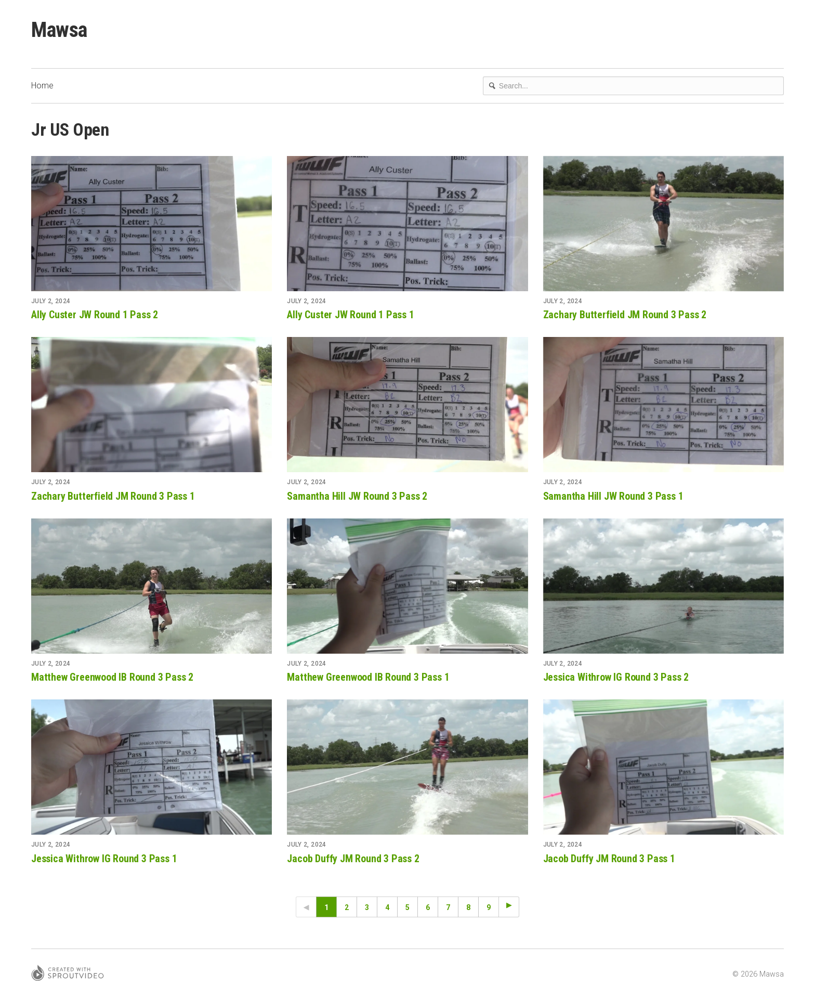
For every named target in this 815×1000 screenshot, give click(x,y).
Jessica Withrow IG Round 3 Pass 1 (104, 858)
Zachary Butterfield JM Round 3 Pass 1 (113, 496)
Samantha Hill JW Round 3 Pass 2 (357, 496)
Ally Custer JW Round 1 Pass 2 (94, 314)
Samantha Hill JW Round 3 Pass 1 (613, 496)
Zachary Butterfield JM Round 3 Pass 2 (625, 314)
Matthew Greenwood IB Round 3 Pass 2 (112, 677)
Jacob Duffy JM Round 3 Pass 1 (609, 858)
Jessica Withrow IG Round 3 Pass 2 (616, 677)
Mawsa (59, 30)
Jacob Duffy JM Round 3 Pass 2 (353, 858)
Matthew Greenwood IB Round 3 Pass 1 (368, 677)
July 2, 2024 (50, 301)
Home (42, 85)
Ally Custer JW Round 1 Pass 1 (350, 314)
